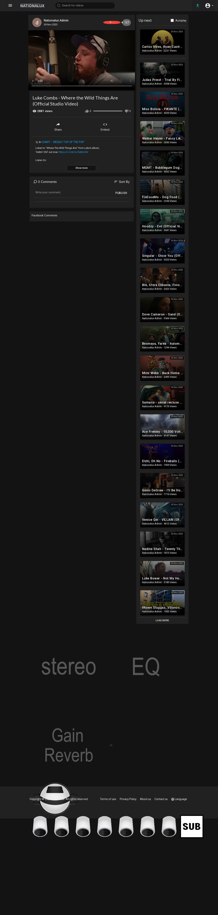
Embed (105, 125)
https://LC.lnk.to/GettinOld (73, 150)
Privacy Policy (128, 799)
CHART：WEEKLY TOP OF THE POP (63, 140)
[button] (208, 5)
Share (58, 125)
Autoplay (180, 20)
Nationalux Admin (57, 20)
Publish (121, 191)
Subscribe (104, 22)
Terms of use (109, 799)
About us (145, 799)
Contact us (161, 799)
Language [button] (179, 799)
